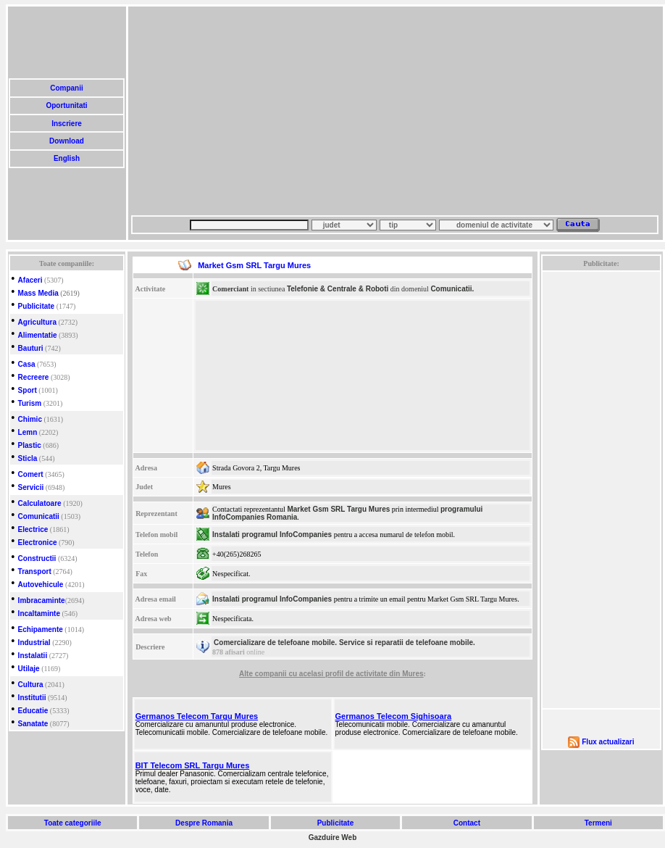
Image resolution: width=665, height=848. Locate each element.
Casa (26, 364)
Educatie (33, 711)
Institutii (32, 698)
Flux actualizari (608, 742)
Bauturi (30, 348)
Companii (66, 88)
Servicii (31, 487)
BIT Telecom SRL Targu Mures (192, 765)
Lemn (28, 432)
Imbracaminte (41, 600)
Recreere (33, 377)
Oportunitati (67, 105)
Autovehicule (41, 585)
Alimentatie (37, 335)
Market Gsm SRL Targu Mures (338, 509)
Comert (30, 474)
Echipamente (40, 629)
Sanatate (33, 724)
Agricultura (37, 322)
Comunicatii (38, 516)
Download (66, 141)
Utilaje (29, 669)
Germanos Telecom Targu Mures (197, 716)
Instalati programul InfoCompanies (272, 535)
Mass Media (38, 293)
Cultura (30, 685)
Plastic (29, 445)
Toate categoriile (72, 823)
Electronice (37, 542)
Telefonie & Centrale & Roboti (337, 289)
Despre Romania (203, 823)
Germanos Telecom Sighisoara (393, 716)
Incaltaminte (39, 614)
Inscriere (66, 124)
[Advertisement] (253, 110)
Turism (30, 403)
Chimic (30, 419)
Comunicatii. (452, 289)
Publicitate (36, 306)
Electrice (33, 529)
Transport (34, 571)
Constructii (37, 558)
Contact (466, 823)
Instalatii (33, 656)
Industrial (34, 643)
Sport (27, 390)
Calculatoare (40, 503)
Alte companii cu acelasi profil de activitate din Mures (331, 674)
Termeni (598, 823)
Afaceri (30, 280)
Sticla (28, 458)
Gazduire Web (333, 837)
